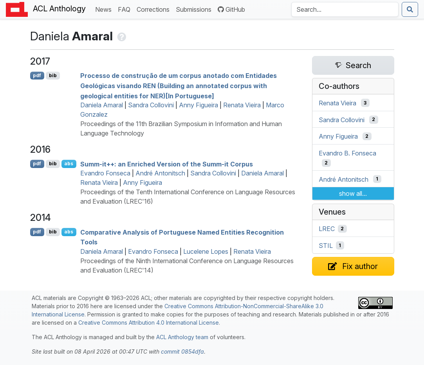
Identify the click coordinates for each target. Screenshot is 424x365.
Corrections (155, 8)
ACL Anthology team (182, 337)
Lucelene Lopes (205, 251)
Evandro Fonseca (105, 173)
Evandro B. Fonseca (347, 153)
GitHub (231, 9)
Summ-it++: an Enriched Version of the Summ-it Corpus (166, 164)
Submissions (195, 8)
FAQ (126, 8)
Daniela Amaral (101, 105)
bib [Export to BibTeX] (53, 75)
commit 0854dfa (182, 351)
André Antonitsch (160, 173)
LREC (327, 229)
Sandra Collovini (151, 105)
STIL (326, 245)
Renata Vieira (242, 105)
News (105, 8)
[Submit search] (410, 9)
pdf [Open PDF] (37, 75)
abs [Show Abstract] (68, 163)
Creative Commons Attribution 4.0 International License (148, 322)
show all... (353, 193)
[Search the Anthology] (345, 9)
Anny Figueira (198, 105)
